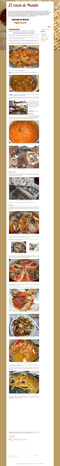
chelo (11, 438)
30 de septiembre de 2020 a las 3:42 (17, 438)
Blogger (43, 463)
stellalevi (35, 463)
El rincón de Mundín (23, 6)
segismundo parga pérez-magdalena (45, 40)
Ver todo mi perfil (43, 41)
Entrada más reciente (11, 455)
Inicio (24, 455)
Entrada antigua (37, 455)
